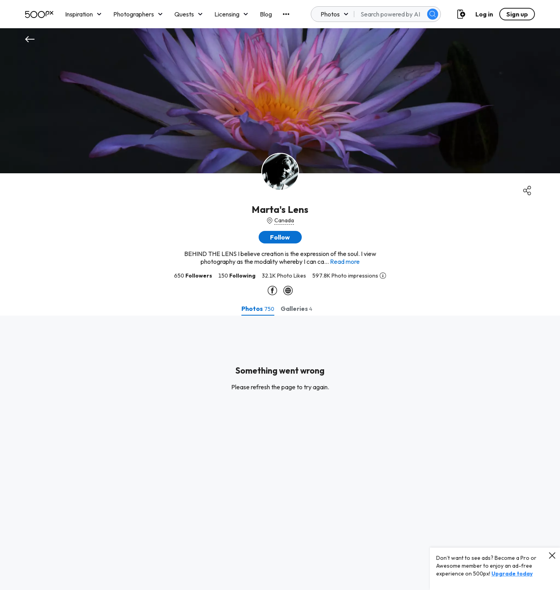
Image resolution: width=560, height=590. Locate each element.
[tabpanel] (280, 453)
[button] (280, 237)
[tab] (257, 308)
